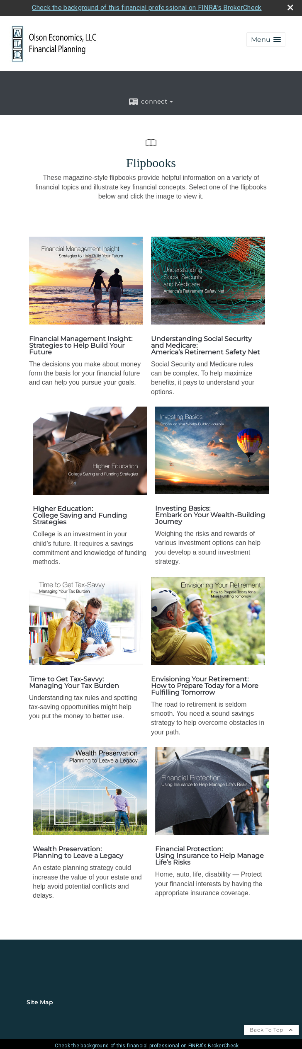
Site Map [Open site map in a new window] (40, 1002)
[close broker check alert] (290, 7)
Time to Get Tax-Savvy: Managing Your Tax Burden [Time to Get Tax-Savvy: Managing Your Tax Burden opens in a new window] (74, 682)
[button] (265, 39)
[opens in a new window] (86, 322)
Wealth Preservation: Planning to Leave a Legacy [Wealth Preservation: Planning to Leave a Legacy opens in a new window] (78, 852)
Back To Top (271, 1030)
